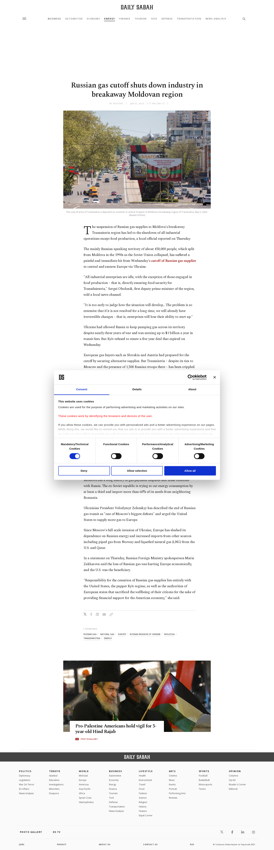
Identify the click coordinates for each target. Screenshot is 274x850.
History (142, 806)
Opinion (235, 771)
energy (108, 638)
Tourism (141, 19)
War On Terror (26, 784)
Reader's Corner (237, 784)
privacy (61, 844)
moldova (169, 634)
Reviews (173, 797)
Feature (143, 811)
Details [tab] (137, 389)
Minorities (54, 788)
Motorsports (205, 784)
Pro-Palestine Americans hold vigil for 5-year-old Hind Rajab (115, 729)
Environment (145, 780)
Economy (93, 19)
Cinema (173, 775)
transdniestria (92, 638)
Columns (233, 775)
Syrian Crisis (85, 797)
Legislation (24, 780)
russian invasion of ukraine (145, 634)
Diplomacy (24, 775)
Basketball (204, 780)
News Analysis (216, 19)
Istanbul (53, 775)
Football (203, 775)
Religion (143, 802)
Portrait (173, 788)
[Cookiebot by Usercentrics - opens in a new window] (190, 377)
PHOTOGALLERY (89, 739)
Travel (142, 784)
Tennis (202, 788)
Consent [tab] (81, 389)
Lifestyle (146, 771)
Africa (82, 793)
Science (143, 797)
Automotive (74, 19)
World (84, 771)
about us (104, 844)
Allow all (190, 470)
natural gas (107, 634)
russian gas (90, 634)
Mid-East (83, 775)
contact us (150, 844)
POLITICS (25, 771)
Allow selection (137, 470)
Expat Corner (145, 815)
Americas (84, 784)
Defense (167, 19)
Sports (204, 771)
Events (172, 784)
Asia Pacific (85, 788)
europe (122, 634)
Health (142, 775)
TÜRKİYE (54, 771)
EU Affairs (24, 788)
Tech (154, 19)
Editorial (233, 788)
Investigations (56, 784)
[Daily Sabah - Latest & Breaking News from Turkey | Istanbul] (137, 7)
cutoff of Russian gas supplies (173, 260)
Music (172, 780)
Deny (84, 470)
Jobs (21, 844)
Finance (124, 19)
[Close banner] (214, 377)
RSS (192, 844)
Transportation (189, 19)
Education (54, 780)
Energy (109, 19)
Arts (172, 771)
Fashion (143, 793)
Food (141, 788)
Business (54, 19)
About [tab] (192, 389)
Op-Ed (232, 780)
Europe (82, 780)
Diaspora (54, 793)
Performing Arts (177, 793)
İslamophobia (86, 802)
